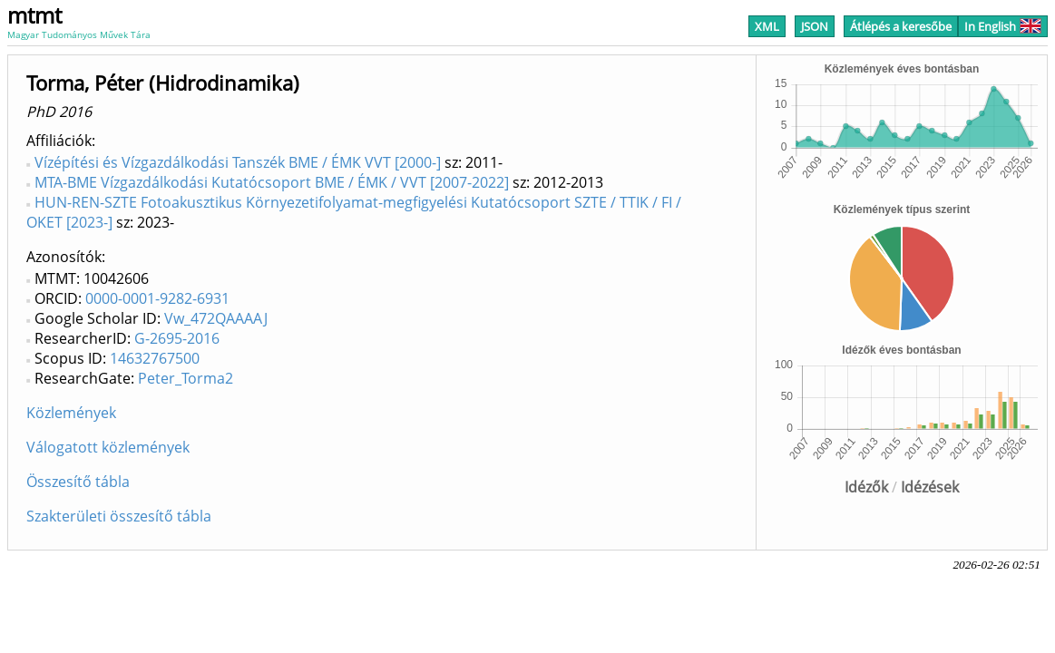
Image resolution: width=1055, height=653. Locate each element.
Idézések (930, 487)
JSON (814, 26)
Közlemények (71, 413)
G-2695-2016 (177, 338)
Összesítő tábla (78, 482)
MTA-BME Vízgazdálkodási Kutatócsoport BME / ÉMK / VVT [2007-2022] (271, 182)
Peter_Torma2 (185, 378)
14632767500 (155, 358)
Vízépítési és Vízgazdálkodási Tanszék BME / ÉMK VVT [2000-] (237, 162)
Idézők (866, 487)
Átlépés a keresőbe (901, 26)
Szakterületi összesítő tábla (118, 516)
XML (767, 26)
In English (1002, 26)
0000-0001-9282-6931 (157, 298)
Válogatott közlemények (108, 447)
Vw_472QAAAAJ (216, 318)
